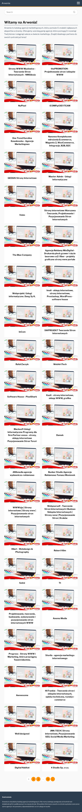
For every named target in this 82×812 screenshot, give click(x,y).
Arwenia (6, 3)
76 (48, 779)
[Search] (73, 11)
